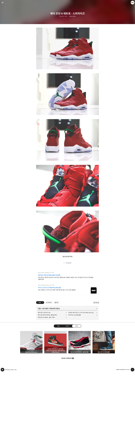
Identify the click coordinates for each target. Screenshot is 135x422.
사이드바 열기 (2, 3)
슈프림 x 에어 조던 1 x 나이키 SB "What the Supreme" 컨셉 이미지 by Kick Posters (82, 362)
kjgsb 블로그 (2, 419)
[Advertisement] (67, 38)
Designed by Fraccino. (125, 419)
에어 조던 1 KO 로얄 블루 (74, 365)
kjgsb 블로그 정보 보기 (132, 3)
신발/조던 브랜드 (72, 16)
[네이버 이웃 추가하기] (56, 352)
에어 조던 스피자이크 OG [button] (31, 392)
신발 (39, 358)
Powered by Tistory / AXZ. (11, 419)
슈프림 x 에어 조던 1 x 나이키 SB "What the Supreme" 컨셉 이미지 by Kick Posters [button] (55, 392)
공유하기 (67, 376)
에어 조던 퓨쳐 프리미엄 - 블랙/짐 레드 (47, 365)
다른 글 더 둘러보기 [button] (66, 408)
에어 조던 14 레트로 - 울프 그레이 (46, 367)
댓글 (58, 376)
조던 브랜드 (45, 358)
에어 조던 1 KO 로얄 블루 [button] (103, 392)
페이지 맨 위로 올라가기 (132, 419)
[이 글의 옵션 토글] (42, 352)
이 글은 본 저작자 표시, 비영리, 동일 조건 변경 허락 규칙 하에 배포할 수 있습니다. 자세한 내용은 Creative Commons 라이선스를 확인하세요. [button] (96, 352)
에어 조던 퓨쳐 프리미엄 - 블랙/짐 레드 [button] (79, 392)
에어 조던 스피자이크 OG (44, 362)
